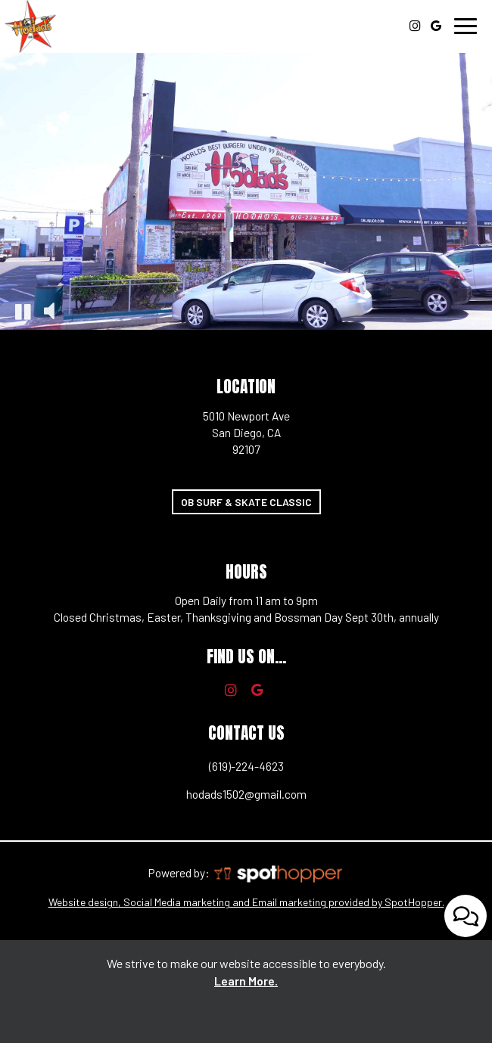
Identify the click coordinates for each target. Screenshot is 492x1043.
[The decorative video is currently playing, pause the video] (22, 311)
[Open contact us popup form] (465, 913)
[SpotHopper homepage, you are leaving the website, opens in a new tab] (277, 873)
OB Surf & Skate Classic (242, 504)
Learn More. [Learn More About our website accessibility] (246, 980)
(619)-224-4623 (147, 768)
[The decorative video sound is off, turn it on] (49, 311)
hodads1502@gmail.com (159, 796)
